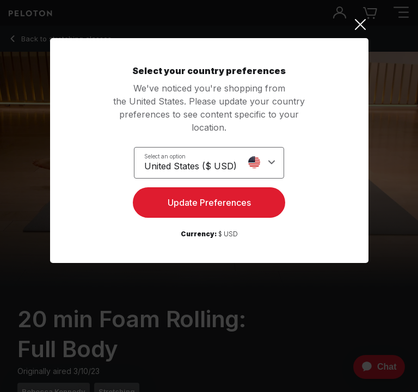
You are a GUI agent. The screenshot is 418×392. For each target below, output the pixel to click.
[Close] (209, 24)
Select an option (165, 156)
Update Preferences (209, 202)
